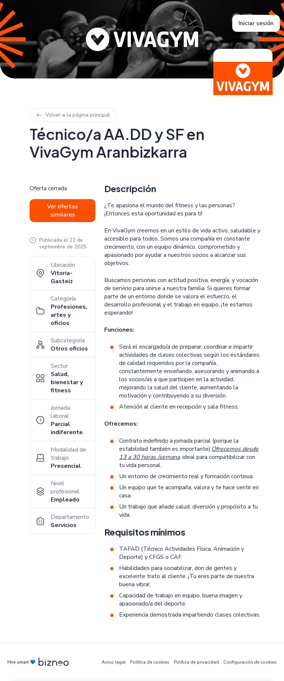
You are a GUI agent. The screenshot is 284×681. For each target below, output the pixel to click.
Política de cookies (149, 662)
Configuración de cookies (250, 662)
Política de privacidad (196, 662)
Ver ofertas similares (62, 210)
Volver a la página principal (73, 114)
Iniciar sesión (256, 23)
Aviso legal (114, 662)
